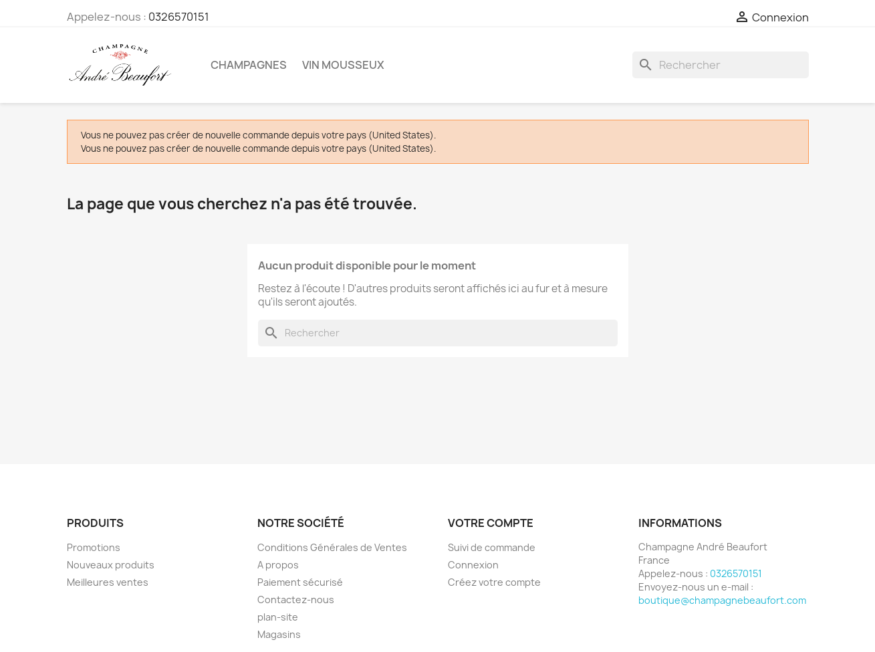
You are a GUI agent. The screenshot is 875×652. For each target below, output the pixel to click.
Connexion (473, 564)
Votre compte (490, 523)
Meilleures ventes (107, 582)
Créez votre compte (494, 582)
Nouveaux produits (110, 564)
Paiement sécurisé (300, 582)
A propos (278, 564)
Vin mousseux (343, 65)
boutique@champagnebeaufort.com (722, 600)
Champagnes (249, 65)
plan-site (277, 617)
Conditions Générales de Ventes (332, 547)
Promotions (93, 547)
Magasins (279, 634)
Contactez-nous (295, 599)
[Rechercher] (720, 64)
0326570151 (178, 16)
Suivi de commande (491, 547)
